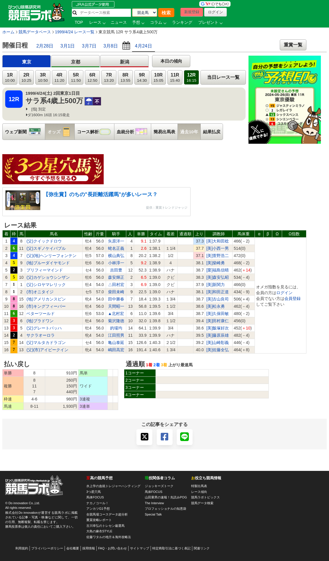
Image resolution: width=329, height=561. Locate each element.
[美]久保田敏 (217, 313)
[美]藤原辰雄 (217, 335)
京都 (75, 61)
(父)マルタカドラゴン (45, 342)
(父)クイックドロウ (43, 241)
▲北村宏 (116, 313)
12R (191, 77)
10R (158, 77)
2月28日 (44, 45)
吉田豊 (116, 270)
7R (109, 77)
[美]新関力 (215, 284)
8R (125, 77)
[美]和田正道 (217, 291)
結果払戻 (211, 131)
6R (92, 77)
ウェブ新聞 (25, 132)
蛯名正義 (116, 248)
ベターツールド (40, 313)
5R (76, 77)
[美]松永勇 (215, 306)
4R (59, 77)
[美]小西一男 (217, 248)
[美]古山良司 (217, 299)
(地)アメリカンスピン (45, 299)
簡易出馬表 (164, 131)
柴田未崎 (116, 291)
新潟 (124, 61)
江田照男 (116, 335)
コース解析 (95, 132)
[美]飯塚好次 (217, 328)
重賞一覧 (293, 44)
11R (175, 77)
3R (43, 77)
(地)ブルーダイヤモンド (48, 263)
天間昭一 (116, 306)
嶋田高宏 (116, 349)
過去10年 (189, 131)
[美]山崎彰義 (217, 342)
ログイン (284, 292)
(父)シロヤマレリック (45, 284)
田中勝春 (116, 299)
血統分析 (134, 132)
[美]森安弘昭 (217, 277)
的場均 (116, 328)
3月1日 (68, 45)
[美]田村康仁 (217, 320)
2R (26, 77)
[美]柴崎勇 (215, 263)
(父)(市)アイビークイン (47, 349)
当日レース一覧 (223, 77)
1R (10, 77)
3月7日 (89, 45)
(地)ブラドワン (39, 320)
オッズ (60, 132)
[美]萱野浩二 (217, 255)
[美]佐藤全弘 (217, 349)
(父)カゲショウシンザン (48, 277)
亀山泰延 (116, 342)
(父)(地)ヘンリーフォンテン (51, 255)
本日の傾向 (171, 61)
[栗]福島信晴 (217, 270)
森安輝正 (116, 277)
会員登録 (292, 298)
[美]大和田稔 (217, 241)
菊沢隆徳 (116, 320)
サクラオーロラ (40, 335)
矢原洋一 (116, 241)
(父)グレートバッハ (43, 328)
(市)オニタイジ (39, 291)
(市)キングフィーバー (45, 306)
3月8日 (110, 45)
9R (142, 77)
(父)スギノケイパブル (45, 248)
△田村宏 (116, 284)
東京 (26, 61)
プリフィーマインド (44, 270)
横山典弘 (116, 255)
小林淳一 (116, 263)
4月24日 (143, 45)
